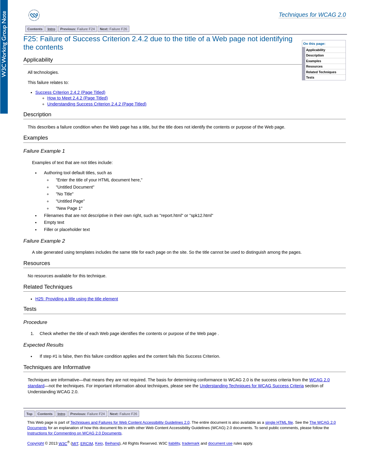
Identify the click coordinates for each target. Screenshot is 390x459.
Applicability (315, 50)
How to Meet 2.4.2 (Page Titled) (77, 98)
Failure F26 (113, 29)
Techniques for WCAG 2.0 (312, 14)
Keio (99, 443)
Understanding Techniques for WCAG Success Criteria (252, 385)
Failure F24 (77, 29)
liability (174, 443)
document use (220, 443)
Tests (310, 77)
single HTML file (279, 422)
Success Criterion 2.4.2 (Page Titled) (70, 92)
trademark (190, 443)
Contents (35, 29)
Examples (313, 61)
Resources (314, 66)
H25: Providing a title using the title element (76, 298)
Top (29, 414)
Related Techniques (321, 72)
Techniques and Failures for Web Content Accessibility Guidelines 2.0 (129, 422)
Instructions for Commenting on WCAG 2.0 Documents (74, 433)
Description (315, 55)
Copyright (35, 443)
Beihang (112, 443)
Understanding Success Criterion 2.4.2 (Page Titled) (96, 104)
